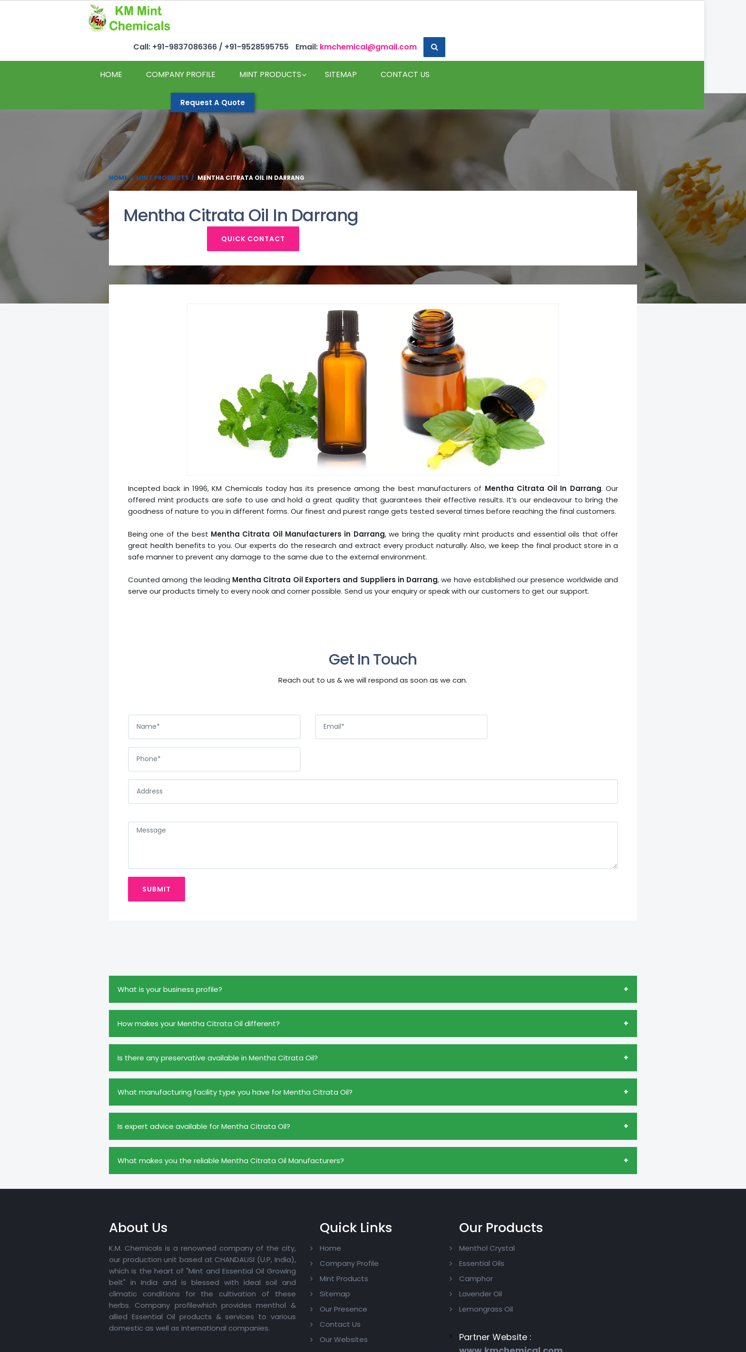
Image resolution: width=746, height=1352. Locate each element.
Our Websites (323, 1292)
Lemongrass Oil (462, 1262)
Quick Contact (577, 221)
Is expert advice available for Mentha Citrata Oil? (204, 1079)
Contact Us (145, 78)
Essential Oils (457, 1216)
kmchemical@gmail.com (559, 18)
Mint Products (291, 50)
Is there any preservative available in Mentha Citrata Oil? (218, 1010)
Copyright (179, 1342)
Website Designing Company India (531, 1342)
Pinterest (586, 1253)
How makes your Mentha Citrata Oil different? (199, 976)
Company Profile (201, 50)
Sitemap (362, 50)
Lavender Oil (456, 1247)
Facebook (587, 1222)
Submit (156, 841)
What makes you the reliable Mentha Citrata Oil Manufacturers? (231, 1113)
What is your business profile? (170, 942)
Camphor (452, 1231)
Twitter (583, 1238)
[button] (626, 19)
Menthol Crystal (463, 1201)
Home (132, 50)
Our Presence (323, 1262)
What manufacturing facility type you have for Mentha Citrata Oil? (235, 1044)
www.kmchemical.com (487, 1304)
